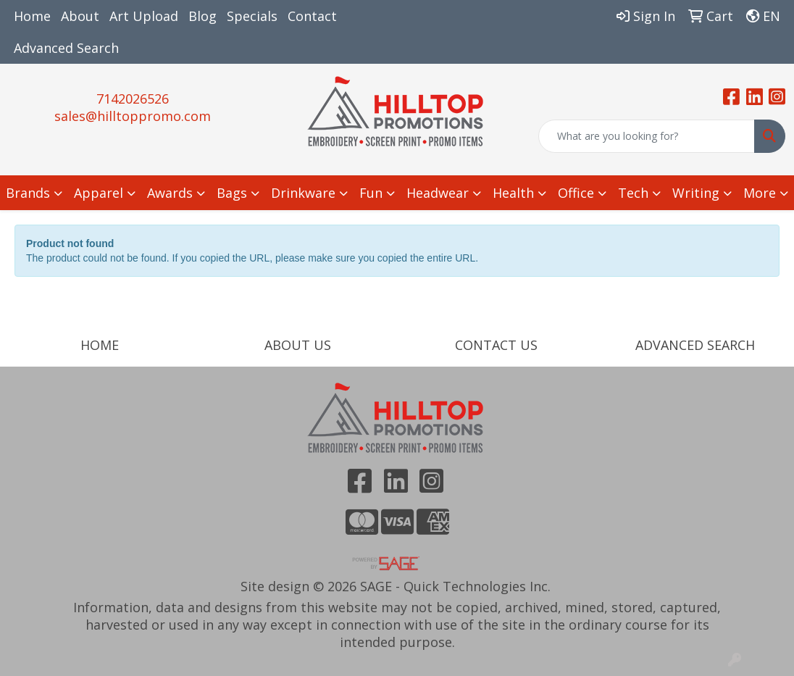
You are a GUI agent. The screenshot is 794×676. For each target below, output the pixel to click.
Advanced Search (66, 48)
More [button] (759, 192)
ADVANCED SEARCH (695, 345)
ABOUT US (297, 345)
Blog (202, 16)
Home (32, 16)
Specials (252, 16)
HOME (99, 345)
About (80, 16)
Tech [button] (633, 192)
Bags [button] (232, 192)
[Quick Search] (646, 136)
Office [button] (576, 192)
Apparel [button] (98, 192)
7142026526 (132, 98)
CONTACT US (496, 345)
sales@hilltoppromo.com (132, 116)
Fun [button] (371, 192)
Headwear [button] (437, 192)
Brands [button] (28, 192)
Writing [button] (695, 192)
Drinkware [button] (303, 192)
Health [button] (513, 192)
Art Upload (143, 16)
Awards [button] (170, 192)
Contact (312, 16)
